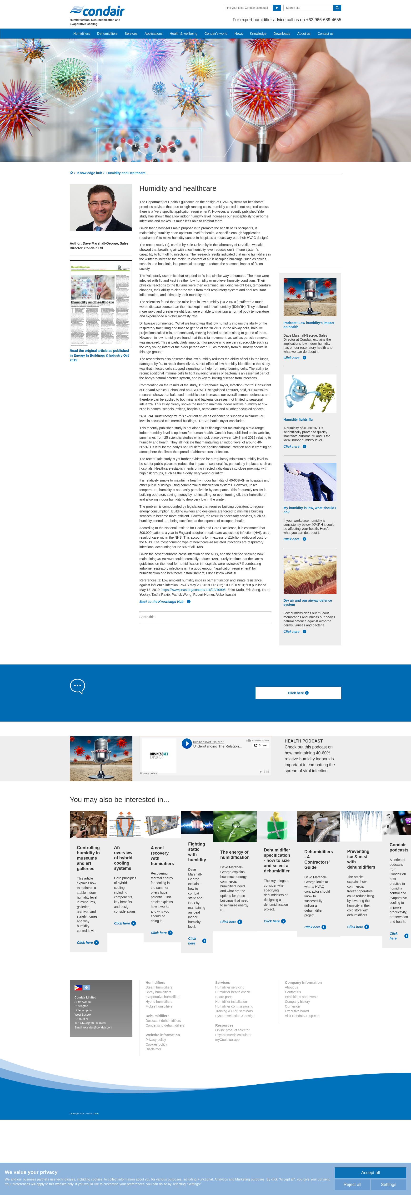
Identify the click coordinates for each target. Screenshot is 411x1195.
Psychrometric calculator (233, 1035)
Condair (97, 10)
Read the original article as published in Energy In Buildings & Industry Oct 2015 (99, 355)
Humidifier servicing (229, 987)
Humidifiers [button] (81, 33)
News (239, 33)
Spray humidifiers (158, 992)
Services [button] (131, 33)
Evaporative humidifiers (163, 997)
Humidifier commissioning (234, 1006)
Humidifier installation (231, 1001)
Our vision (292, 1006)
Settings (388, 1184)
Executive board (297, 1011)
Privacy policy (156, 1040)
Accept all (370, 1172)
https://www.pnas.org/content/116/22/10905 (193, 590)
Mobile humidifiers (159, 1006)
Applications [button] (154, 33)
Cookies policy (156, 1044)
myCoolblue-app (227, 1040)
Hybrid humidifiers (159, 1001)
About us (303, 33)
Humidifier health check (232, 992)
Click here (295, 358)
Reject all (352, 1184)
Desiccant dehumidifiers (163, 1021)
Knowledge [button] (258, 33)
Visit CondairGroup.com (302, 1016)
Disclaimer (153, 1049)
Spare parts (223, 997)
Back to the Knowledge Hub (164, 602)
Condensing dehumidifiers (165, 1025)
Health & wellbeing (183, 33)
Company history (297, 1001)
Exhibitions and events (301, 997)
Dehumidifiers (107, 33)
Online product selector (232, 1030)
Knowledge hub (89, 173)
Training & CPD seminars (234, 1011)
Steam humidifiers (159, 987)
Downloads (282, 33)
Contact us (326, 33)
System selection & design (234, 1016)
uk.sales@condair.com (97, 1027)
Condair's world (216, 33)
